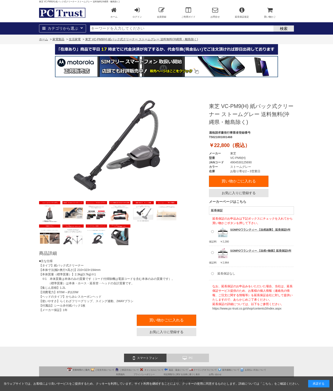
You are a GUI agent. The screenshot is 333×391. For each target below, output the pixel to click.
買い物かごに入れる (239, 181)
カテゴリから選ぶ (62, 28)
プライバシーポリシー (144, 374)
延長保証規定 (242, 12)
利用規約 (120, 374)
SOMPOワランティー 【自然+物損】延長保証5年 (260, 250)
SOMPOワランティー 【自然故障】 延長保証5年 (260, 229)
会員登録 (161, 12)
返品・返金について (178, 370)
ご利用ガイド (188, 12)
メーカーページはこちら (227, 201)
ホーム (113, 12)
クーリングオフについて (205, 370)
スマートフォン (145, 358)
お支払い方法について (255, 370)
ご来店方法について (129, 370)
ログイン (137, 12)
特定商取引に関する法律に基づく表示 (182, 374)
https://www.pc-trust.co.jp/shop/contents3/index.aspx (246, 308)
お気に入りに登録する (239, 193)
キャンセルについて (154, 370)
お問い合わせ (215, 374)
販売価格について (230, 370)
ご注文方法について (104, 370)
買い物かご (270, 12)
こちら (266, 383)
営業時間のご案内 (81, 370)
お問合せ (215, 12)
